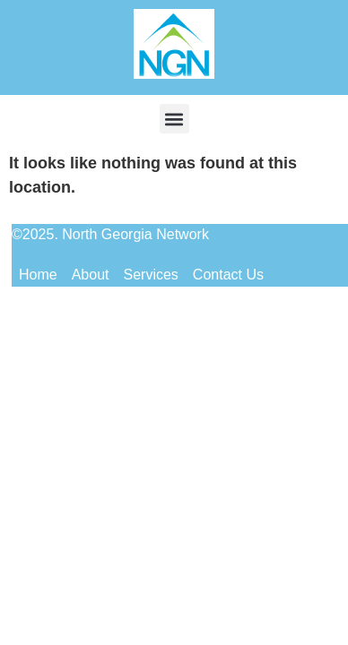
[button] (174, 118)
